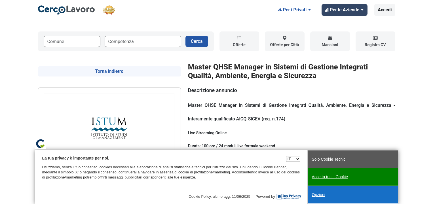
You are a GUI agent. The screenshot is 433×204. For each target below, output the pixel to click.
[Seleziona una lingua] (293, 159)
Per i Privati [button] (295, 10)
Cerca (197, 41)
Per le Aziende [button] (344, 10)
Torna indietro (109, 71)
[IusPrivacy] (289, 196)
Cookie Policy (200, 196)
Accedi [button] (385, 9)
